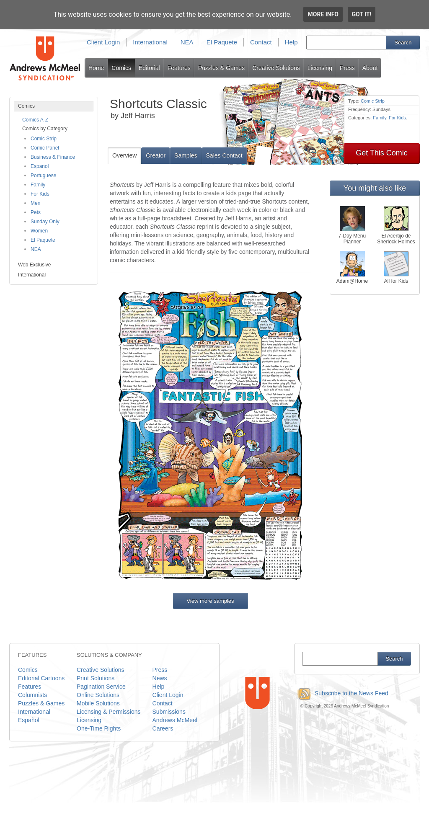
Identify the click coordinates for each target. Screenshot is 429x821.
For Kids (40, 194)
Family (38, 185)
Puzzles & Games (221, 68)
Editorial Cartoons (41, 678)
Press (347, 68)
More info (323, 14)
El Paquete (222, 42)
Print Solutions (95, 678)
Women (39, 231)
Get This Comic (382, 153)
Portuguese (43, 175)
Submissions (169, 711)
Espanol (40, 166)
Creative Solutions (276, 68)
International (150, 42)
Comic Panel (45, 148)
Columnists (32, 695)
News (159, 678)
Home (96, 68)
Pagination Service (101, 686)
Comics (121, 68)
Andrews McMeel (174, 720)
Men (35, 203)
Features (179, 68)
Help (291, 42)
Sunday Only (45, 222)
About (370, 68)
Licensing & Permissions (109, 711)
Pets (36, 212)
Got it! (362, 14)
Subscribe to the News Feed (341, 693)
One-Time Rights (99, 728)
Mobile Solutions (98, 703)
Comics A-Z (35, 120)
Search (402, 42)
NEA (187, 42)
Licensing (320, 68)
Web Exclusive (34, 265)
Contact (261, 42)
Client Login (103, 42)
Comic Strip (44, 139)
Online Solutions (98, 695)
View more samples (210, 601)
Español (28, 720)
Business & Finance (53, 157)
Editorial (149, 68)
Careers (162, 728)
